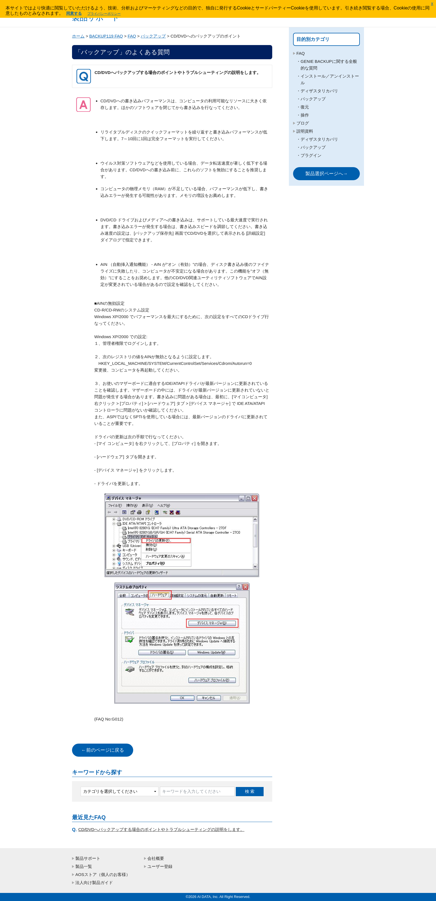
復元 (305, 107)
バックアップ (153, 36)
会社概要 (155, 858)
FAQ (132, 36)
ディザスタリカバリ (319, 90)
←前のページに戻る (102, 750)
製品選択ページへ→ (326, 173)
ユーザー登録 (159, 866)
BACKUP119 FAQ (106, 36)
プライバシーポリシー (104, 14)
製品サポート (87, 858)
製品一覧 (83, 866)
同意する (74, 13)
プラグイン (311, 155)
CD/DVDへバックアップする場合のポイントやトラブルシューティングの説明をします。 (161, 829)
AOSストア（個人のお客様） (102, 874)
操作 (305, 115)
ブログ (302, 123)
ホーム (78, 36)
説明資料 (304, 131)
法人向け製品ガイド (94, 882)
